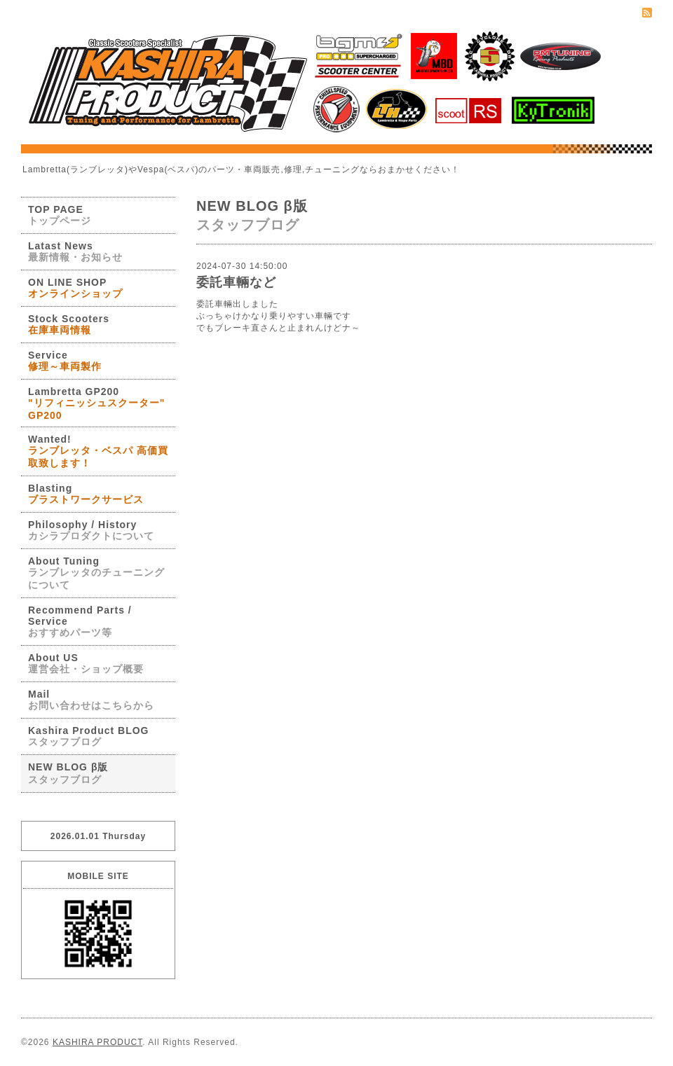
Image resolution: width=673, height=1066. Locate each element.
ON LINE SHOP (75, 288)
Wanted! (98, 451)
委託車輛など (236, 282)
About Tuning (96, 572)
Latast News (75, 251)
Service (65, 360)
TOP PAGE (59, 215)
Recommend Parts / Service (80, 621)
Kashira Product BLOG (88, 736)
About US (86, 663)
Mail (91, 699)
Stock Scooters (68, 324)
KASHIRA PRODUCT (97, 1042)
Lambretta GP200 (96, 403)
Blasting (86, 494)
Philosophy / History (91, 530)
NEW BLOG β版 (68, 773)
